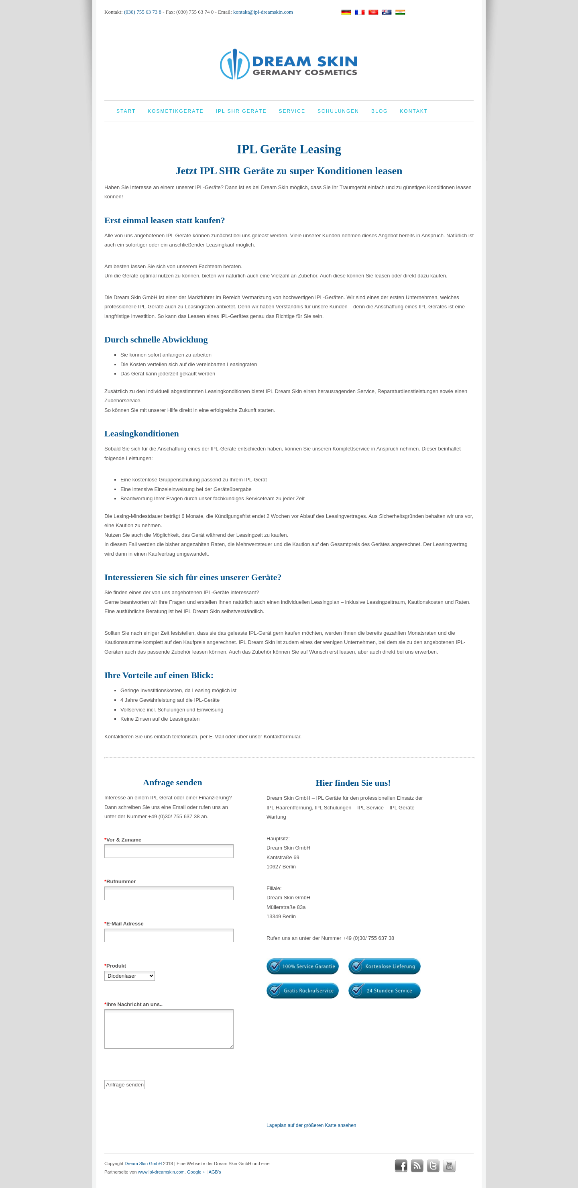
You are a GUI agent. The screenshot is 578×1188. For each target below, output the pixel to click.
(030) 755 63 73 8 (142, 12)
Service (292, 111)
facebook (401, 1165)
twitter (433, 1165)
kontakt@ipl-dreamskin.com (263, 12)
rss (417, 1165)
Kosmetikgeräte (176, 111)
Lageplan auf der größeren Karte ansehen (311, 1125)
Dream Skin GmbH (143, 1163)
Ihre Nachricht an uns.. (169, 1031)
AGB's (215, 1172)
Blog (379, 111)
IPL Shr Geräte (241, 111)
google (465, 1165)
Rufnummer (169, 887)
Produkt (129, 971)
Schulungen (338, 111)
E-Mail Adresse (169, 929)
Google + (196, 1172)
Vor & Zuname (169, 845)
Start (126, 111)
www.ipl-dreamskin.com (161, 1172)
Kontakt (414, 111)
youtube (449, 1165)
